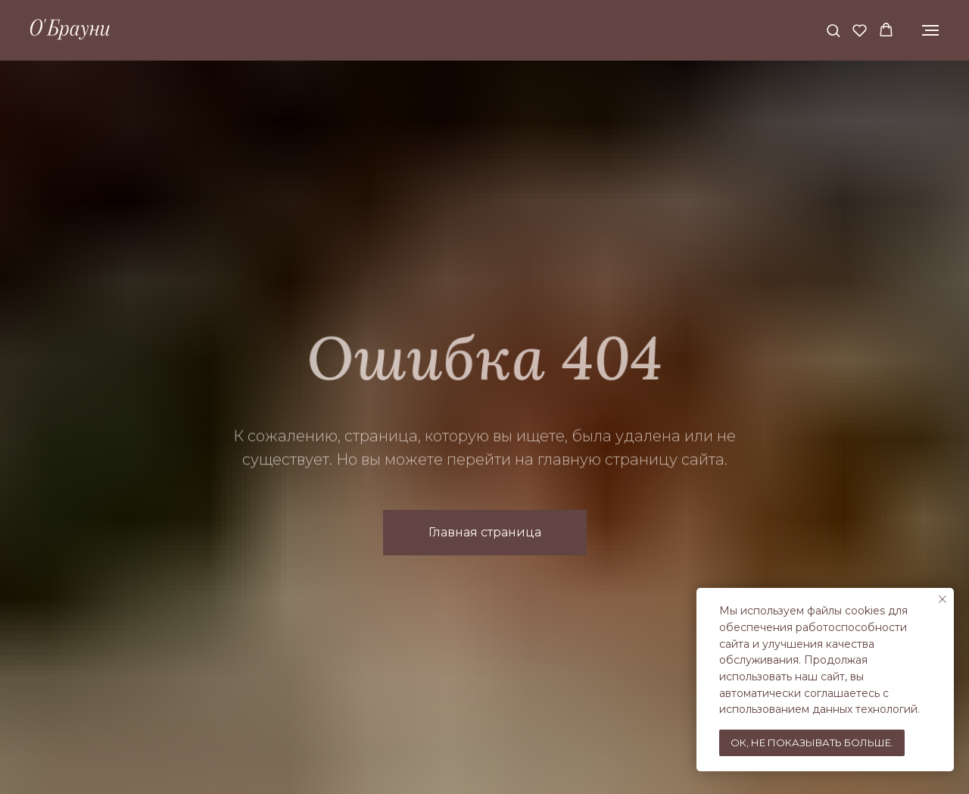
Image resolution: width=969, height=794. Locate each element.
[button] (833, 30)
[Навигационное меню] (930, 30)
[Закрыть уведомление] (942, 599)
